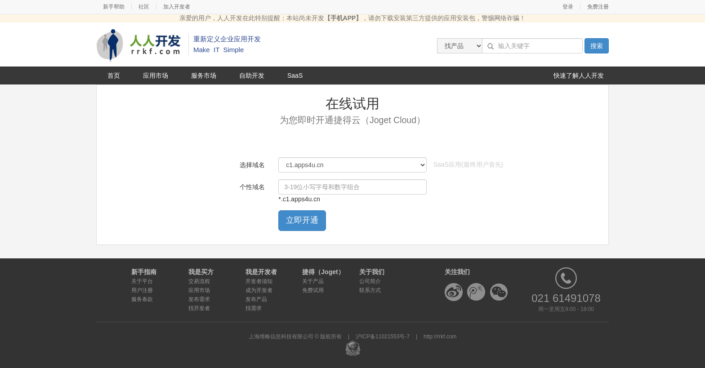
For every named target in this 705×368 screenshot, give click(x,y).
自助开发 (251, 75)
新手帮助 (114, 7)
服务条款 (142, 299)
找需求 (253, 308)
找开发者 (199, 308)
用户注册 (142, 290)
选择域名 (252, 164)
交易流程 (199, 281)
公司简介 (370, 281)
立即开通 (302, 220)
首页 (113, 75)
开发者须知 (258, 281)
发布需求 (199, 299)
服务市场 (203, 75)
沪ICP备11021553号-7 (383, 336)
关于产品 (313, 281)
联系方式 (370, 290)
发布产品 (256, 299)
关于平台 (142, 281)
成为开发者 (258, 290)
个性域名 (252, 187)
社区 (143, 7)
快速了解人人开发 (578, 75)
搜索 (596, 45)
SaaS (295, 75)
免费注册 (598, 7)
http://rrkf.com (440, 336)
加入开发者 (176, 7)
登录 (567, 7)
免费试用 (313, 290)
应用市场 (155, 75)
